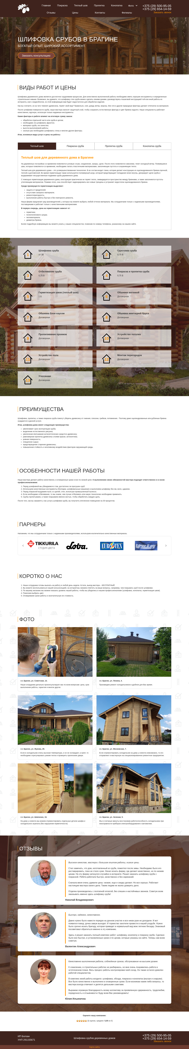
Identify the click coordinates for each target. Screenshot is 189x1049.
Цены (75, 12)
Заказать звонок (162, 12)
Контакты (100, 12)
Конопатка (116, 5)
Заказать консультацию (36, 55)
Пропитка (99, 5)
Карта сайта (94, 1047)
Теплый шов (80, 5)
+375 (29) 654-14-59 (156, 9)
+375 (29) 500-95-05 (156, 5)
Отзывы (51, 12)
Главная (46, 5)
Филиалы (127, 12)
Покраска (62, 5)
